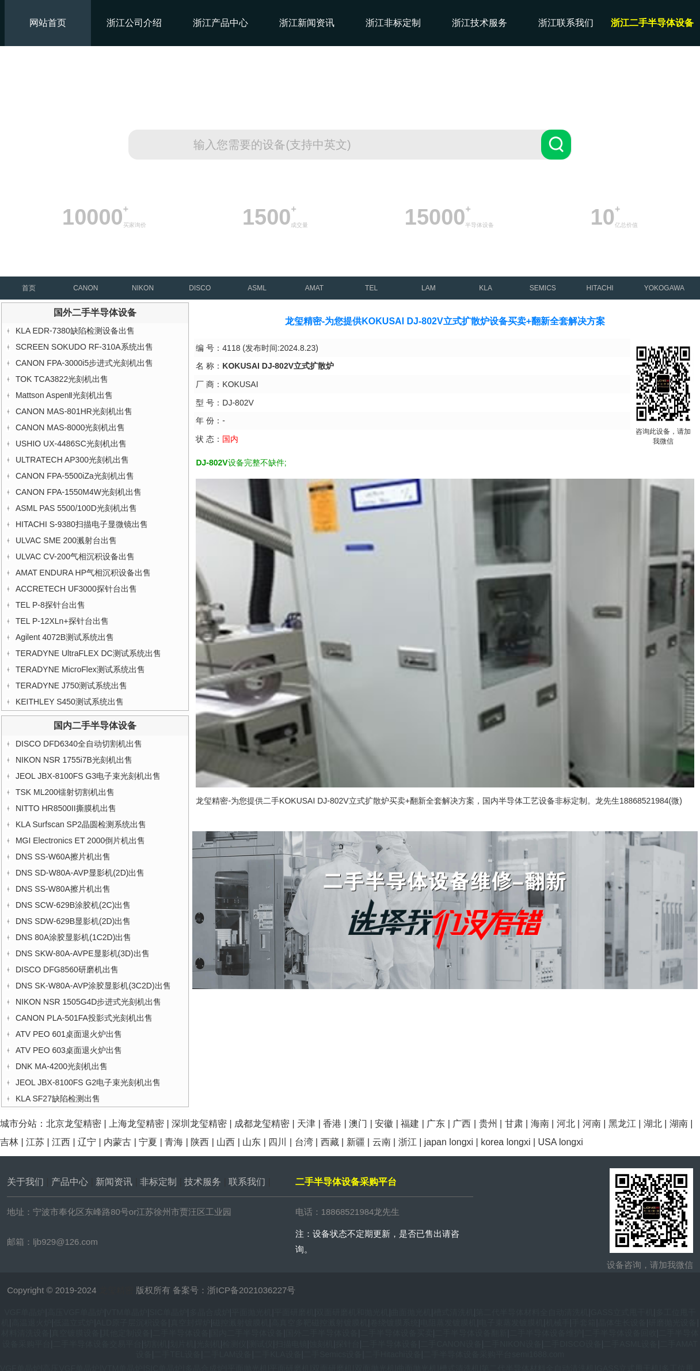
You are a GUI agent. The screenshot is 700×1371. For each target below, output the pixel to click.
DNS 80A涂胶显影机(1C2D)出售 (73, 937)
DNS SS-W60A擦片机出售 (63, 856)
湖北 (653, 1123)
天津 (306, 1123)
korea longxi (505, 1142)
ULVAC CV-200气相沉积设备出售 (75, 556)
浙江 (407, 1142)
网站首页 (47, 23)
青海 (174, 1142)
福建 (410, 1123)
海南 (540, 1123)
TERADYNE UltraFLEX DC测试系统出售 (88, 653)
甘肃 (514, 1123)
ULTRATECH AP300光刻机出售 (72, 459)
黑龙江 (622, 1123)
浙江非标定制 (393, 23)
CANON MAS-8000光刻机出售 (70, 427)
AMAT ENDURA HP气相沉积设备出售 (83, 572)
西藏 (330, 1142)
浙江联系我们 (566, 23)
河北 (566, 1123)
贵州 (488, 1123)
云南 (381, 1142)
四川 (277, 1142)
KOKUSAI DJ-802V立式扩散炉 (334, 800)
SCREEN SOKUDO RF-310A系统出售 (84, 346)
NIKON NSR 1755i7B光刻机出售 (74, 759)
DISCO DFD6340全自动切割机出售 (79, 743)
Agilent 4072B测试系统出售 (65, 637)
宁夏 (148, 1142)
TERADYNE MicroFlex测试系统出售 (80, 669)
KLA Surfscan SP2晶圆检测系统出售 (81, 824)
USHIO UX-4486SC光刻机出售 (71, 443)
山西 (225, 1142)
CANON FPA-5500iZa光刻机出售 (75, 475)
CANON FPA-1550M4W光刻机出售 (79, 492)
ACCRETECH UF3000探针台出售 (76, 588)
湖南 (678, 1123)
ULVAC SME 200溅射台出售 (66, 540)
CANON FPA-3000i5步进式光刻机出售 (84, 363)
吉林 (9, 1142)
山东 (251, 1142)
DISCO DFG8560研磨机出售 (67, 969)
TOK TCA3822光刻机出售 (62, 379)
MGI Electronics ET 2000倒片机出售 (80, 840)
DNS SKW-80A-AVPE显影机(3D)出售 (83, 953)
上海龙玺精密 (136, 1123)
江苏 (35, 1142)
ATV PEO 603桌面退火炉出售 (69, 1050)
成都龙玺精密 (262, 1123)
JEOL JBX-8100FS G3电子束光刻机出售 (88, 776)
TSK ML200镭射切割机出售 (65, 792)
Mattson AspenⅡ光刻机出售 (64, 395)
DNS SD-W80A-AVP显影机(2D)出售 (80, 872)
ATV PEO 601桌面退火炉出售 (69, 1034)
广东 (436, 1123)
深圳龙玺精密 (199, 1123)
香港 (332, 1123)
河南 (592, 1123)
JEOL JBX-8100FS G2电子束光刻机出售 (88, 1082)
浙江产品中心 (220, 23)
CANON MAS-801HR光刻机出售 (74, 411)
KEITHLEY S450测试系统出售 (70, 701)
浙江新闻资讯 (306, 23)
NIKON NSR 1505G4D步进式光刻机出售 (89, 1001)
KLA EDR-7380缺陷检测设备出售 (75, 330)
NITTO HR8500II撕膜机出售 (66, 808)
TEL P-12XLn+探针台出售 (62, 621)
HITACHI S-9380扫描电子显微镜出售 (82, 524)
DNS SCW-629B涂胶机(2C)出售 (73, 905)
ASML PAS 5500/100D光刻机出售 (76, 508)
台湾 (304, 1142)
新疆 (356, 1142)
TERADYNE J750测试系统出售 (71, 685)
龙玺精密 (116, 1290)
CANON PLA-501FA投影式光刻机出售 (84, 1017)
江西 (61, 1142)
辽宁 (87, 1142)
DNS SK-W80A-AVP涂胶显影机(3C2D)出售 (93, 985)
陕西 (200, 1142)
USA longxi (560, 1142)
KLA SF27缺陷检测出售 (58, 1098)
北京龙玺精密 (73, 1123)
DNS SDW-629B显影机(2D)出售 (73, 921)
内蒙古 (117, 1142)
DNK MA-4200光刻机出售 (62, 1066)
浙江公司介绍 (134, 23)
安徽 (384, 1123)
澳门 (358, 1123)
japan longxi (448, 1142)
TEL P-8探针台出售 (50, 604)
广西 (461, 1123)
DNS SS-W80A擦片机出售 (63, 888)
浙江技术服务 (479, 23)
